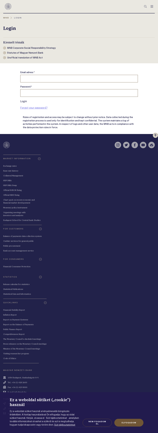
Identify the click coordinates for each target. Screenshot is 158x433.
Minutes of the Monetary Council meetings (21, 348)
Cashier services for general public (18, 241)
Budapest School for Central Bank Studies (22, 220)
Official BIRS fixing (11, 195)
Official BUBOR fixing (12, 190)
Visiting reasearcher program (16, 353)
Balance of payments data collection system (22, 236)
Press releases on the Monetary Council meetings (25, 344)
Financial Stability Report (14, 310)
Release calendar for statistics (16, 284)
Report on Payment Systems (15, 319)
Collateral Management (13, 175)
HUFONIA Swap (10, 185)
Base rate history (10, 171)
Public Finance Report (12, 329)
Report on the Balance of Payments (18, 324)
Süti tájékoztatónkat (64, 424)
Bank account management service (18, 250)
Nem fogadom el (97, 422)
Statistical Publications (13, 289)
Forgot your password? (34, 107)
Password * (26, 86)
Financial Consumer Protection (16, 266)
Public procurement (11, 246)
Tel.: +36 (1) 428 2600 (17, 382)
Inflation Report (10, 315)
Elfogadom (129, 423)
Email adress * (27, 72)
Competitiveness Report (14, 334)
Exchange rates (10, 166)
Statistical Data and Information (17, 294)
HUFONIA (7, 180)
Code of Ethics (9, 358)
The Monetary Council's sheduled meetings (22, 339)
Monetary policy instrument (15, 207)
